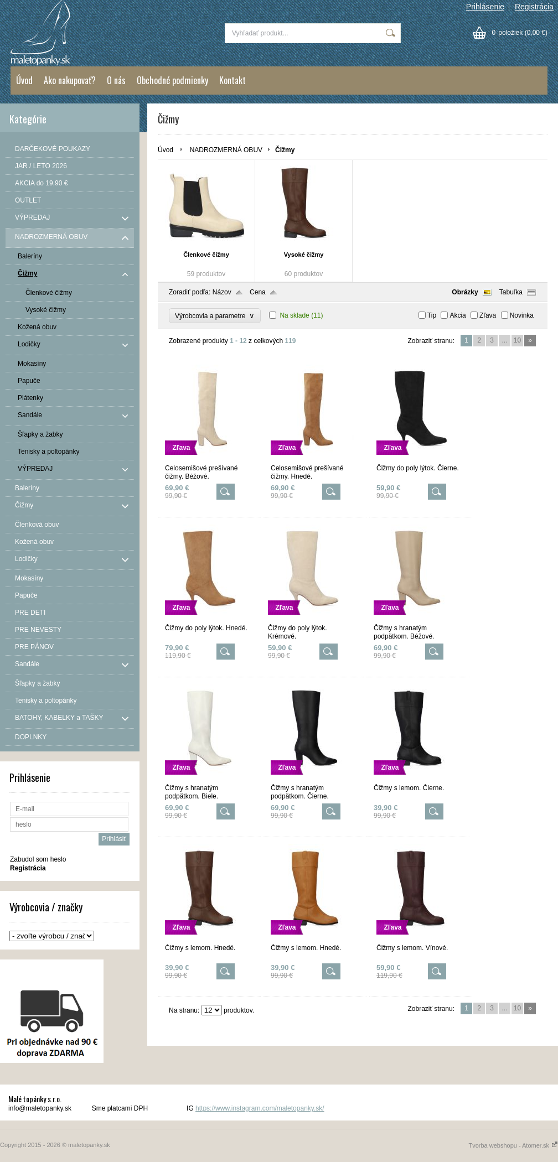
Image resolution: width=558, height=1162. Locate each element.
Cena (258, 292)
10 (517, 340)
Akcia (458, 315)
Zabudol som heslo (38, 859)
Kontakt (232, 80)
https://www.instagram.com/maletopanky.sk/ (259, 1108)
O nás (116, 80)
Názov (222, 292)
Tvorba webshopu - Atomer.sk (513, 1145)
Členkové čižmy (206, 254)
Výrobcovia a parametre (215, 316)
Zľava (487, 315)
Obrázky (465, 292)
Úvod (24, 80)
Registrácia (534, 6)
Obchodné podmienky (172, 80)
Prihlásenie (485, 6)
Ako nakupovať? (70, 80)
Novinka (522, 315)
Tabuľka (511, 292)
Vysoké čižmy (304, 254)
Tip (431, 315)
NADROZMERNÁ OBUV (226, 150)
